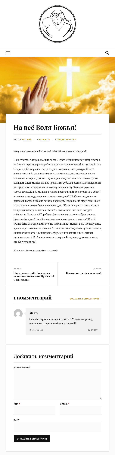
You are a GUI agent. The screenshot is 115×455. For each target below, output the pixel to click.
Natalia (26, 139)
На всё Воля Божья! (45, 127)
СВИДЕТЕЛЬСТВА (66, 139)
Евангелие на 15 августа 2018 (83, 273)
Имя (17, 404)
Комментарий (22, 367)
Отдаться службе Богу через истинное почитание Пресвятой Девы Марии (34, 276)
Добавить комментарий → (85, 299)
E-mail (64, 404)
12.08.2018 (44, 139)
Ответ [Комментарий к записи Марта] (94, 330)
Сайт (16, 420)
